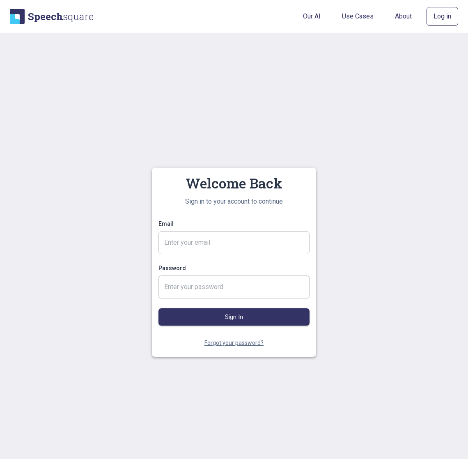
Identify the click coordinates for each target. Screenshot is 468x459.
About (403, 16)
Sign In (234, 317)
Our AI (312, 16)
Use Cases (358, 16)
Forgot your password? (234, 343)
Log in (442, 16)
